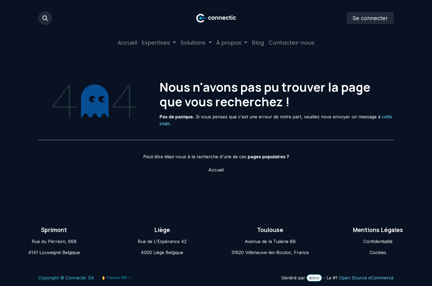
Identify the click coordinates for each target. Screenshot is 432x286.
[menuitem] (127, 42)
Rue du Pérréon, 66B (54, 241)
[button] (45, 18)
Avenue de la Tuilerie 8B (270, 241)
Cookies (378, 252)
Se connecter (370, 18)
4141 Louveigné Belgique (54, 252)
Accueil (216, 170)
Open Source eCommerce (366, 277)
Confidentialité (378, 241)
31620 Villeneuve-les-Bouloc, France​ (270, 252)
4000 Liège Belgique (162, 252)
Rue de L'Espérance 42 (162, 241)
